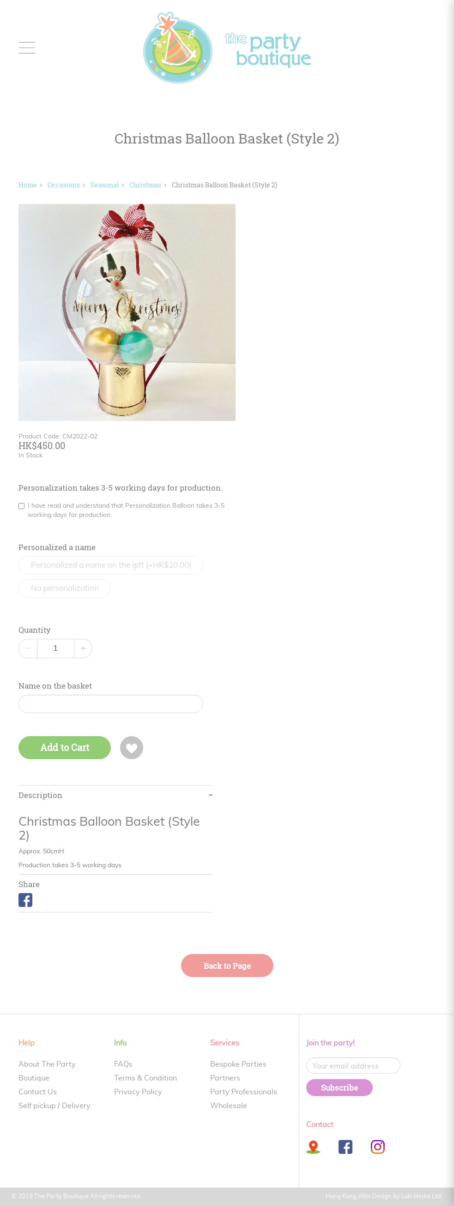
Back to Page (227, 965)
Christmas (145, 184)
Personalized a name (57, 547)
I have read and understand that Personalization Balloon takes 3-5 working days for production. (121, 510)
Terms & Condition (145, 1078)
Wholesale (228, 1106)
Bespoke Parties (238, 1064)
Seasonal (105, 184)
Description (40, 795)
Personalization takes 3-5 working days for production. (120, 487)
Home (27, 184)
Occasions (64, 184)
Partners (225, 1078)
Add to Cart (64, 747)
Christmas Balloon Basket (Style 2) (224, 184)
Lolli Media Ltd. (421, 1197)
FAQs (123, 1064)
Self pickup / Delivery (54, 1106)
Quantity (34, 630)
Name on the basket (55, 685)
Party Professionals (243, 1092)
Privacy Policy (138, 1092)
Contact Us (37, 1092)
